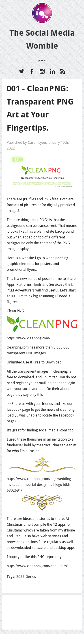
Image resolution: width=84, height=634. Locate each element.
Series (31, 576)
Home (41, 61)
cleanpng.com (18, 347)
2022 (20, 576)
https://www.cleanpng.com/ (28, 338)
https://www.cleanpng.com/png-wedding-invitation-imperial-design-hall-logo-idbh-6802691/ (39, 484)
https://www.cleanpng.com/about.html (37, 566)
